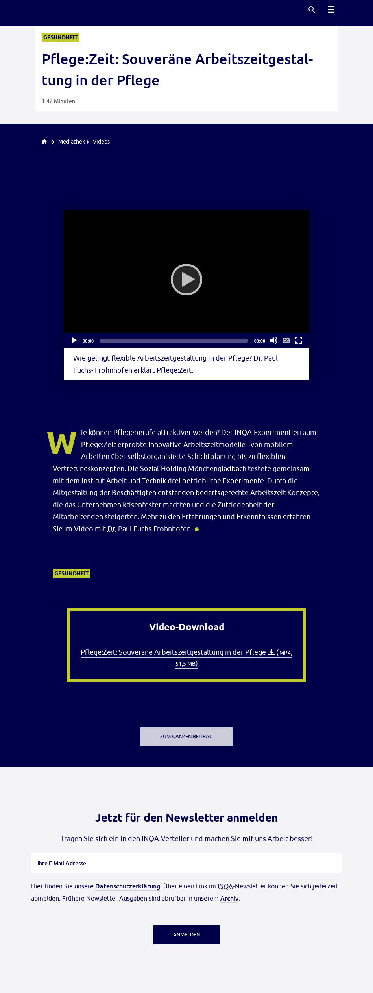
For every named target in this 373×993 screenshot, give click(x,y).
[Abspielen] (186, 279)
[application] (186, 279)
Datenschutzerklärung (127, 885)
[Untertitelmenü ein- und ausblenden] (286, 340)
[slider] (174, 341)
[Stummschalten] (273, 340)
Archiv (229, 898)
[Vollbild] (298, 340)
